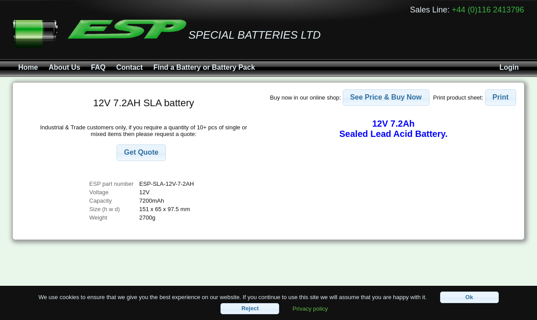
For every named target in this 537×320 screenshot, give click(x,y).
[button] (141, 152)
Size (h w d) (104, 209)
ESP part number (111, 183)
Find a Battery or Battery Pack (204, 67)
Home (28, 67)
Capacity (100, 200)
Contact (129, 67)
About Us (64, 67)
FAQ (98, 67)
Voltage (98, 192)
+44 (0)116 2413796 (488, 9)
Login (509, 67)
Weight (98, 217)
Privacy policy (310, 308)
